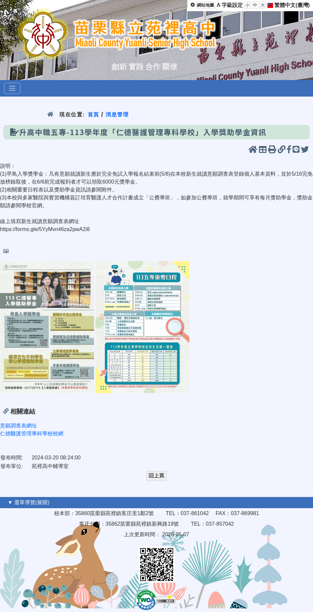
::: (4, 502)
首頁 (93, 114)
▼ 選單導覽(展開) (28, 502)
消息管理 (117, 114)
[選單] (12, 88)
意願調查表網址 (18, 425)
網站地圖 (205, 5)
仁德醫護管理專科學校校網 (31, 433)
